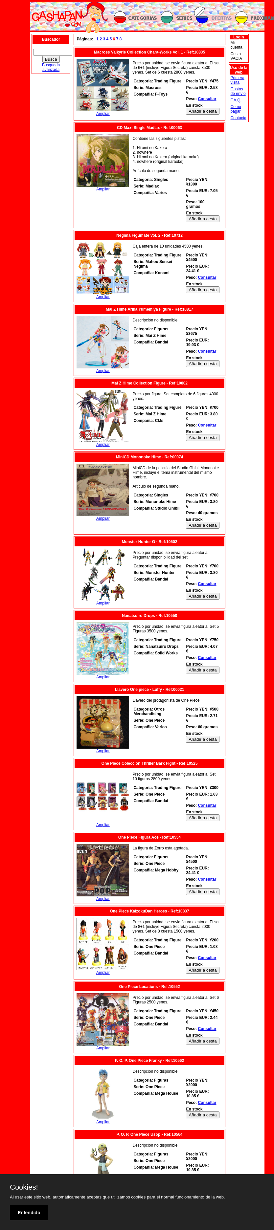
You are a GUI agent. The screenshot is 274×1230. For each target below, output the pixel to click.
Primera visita (237, 80)
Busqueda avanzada (51, 67)
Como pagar (236, 109)
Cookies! (24, 1187)
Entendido (29, 1212)
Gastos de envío (238, 91)
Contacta (238, 118)
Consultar (207, 99)
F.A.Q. (236, 100)
